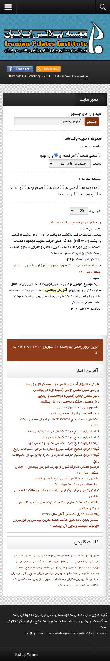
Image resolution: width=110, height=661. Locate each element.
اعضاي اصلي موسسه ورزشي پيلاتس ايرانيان (41, 555)
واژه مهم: (46, 156)
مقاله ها (53, 188)
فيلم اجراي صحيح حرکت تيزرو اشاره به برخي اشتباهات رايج (56, 449)
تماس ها (70, 188)
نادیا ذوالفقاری (90, 579)
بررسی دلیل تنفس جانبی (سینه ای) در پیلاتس (66, 390)
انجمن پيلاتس (75, 562)
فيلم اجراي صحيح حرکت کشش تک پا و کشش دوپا (63, 443)
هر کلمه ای (67, 156)
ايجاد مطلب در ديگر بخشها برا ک (76, 484)
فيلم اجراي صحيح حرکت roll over (73, 222)
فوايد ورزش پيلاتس (57, 573)
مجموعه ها (89, 188)
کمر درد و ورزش (68, 585)
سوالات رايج (32, 567)
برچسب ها (65, 195)
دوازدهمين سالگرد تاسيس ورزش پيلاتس (69, 402)
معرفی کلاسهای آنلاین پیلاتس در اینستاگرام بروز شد (62, 384)
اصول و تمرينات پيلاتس (84, 555)
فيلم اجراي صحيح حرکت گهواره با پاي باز (70, 437)
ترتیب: (96, 164)
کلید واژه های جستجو (86, 114)
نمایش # (94, 211)
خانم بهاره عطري (77, 567)
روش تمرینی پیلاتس (54, 567)
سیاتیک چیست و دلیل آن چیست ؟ (74, 526)
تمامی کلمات (88, 156)
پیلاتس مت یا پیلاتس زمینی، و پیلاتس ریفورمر (66, 479)
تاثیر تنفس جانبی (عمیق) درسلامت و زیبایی (68, 396)
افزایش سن (92, 562)
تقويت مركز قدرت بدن (38, 562)
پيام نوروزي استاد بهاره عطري (78, 408)
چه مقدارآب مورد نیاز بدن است (46, 579)
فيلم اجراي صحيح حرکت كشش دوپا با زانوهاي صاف (62, 431)
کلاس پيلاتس (88, 585)
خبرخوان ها (34, 188)
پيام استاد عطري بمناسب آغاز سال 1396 (70, 514)
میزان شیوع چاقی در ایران (27, 573)
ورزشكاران (73, 579)
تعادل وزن (60, 562)
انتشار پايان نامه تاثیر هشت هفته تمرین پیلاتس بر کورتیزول (56, 520)
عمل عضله (77, 573)
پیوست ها (85, 195)
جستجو (92, 122)
